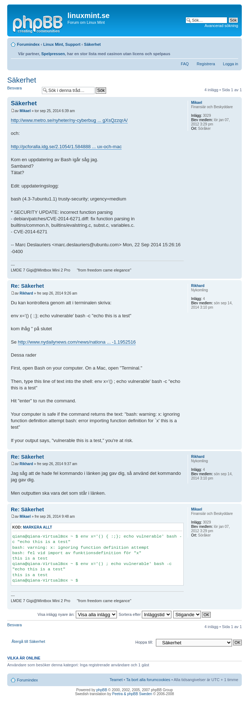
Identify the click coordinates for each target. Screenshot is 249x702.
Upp (236, 275)
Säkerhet (92, 44)
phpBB (101, 690)
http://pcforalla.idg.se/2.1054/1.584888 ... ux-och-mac (66, 146)
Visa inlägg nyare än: (77, 614)
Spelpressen (53, 54)
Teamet (116, 679)
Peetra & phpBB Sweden (132, 694)
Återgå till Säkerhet (28, 641)
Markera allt (37, 527)
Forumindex (28, 44)
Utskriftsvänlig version (222, 52)
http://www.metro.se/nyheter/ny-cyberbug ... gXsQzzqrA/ (69, 120)
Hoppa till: (144, 642)
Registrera (206, 64)
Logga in (230, 64)
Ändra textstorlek (233, 52)
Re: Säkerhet (27, 286)
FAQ (185, 64)
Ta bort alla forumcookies (148, 679)
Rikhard (26, 293)
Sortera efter (145, 614)
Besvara (22, 90)
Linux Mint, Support (61, 44)
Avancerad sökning (221, 25)
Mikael (25, 111)
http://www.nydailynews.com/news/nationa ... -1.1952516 (77, 342)
